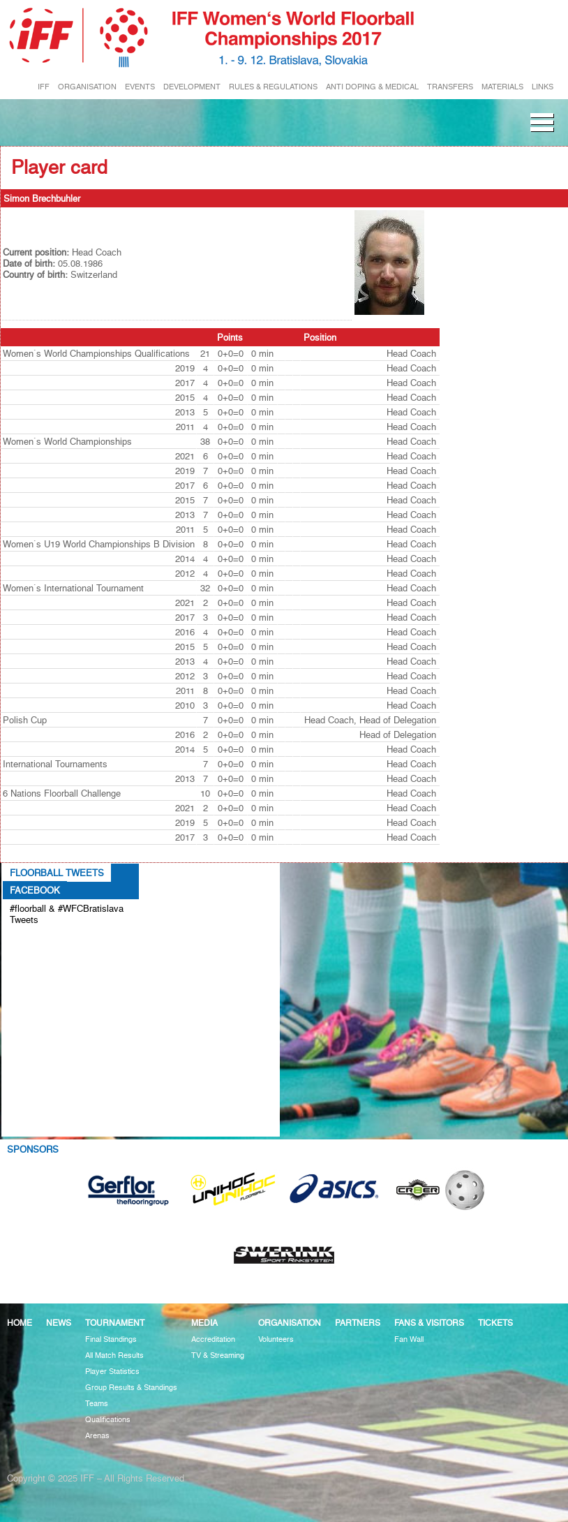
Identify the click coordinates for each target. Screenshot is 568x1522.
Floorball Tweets (57, 872)
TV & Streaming (217, 1355)
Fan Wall (409, 1339)
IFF (44, 86)
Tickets (495, 1322)
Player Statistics (112, 1371)
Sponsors (33, 1149)
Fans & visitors (429, 1322)
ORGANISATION (87, 86)
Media (204, 1322)
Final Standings (111, 1339)
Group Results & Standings (131, 1387)
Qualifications (107, 1419)
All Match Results (114, 1355)
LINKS (542, 86)
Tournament (114, 1322)
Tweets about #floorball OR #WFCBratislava (70, 942)
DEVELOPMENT (192, 86)
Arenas (97, 1435)
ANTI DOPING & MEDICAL (372, 86)
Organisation (289, 1322)
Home (19, 1322)
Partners (357, 1322)
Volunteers (276, 1339)
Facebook (35, 890)
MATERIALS (502, 86)
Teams (96, 1403)
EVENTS (140, 86)
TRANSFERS (450, 86)
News (58, 1322)
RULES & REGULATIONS (273, 86)
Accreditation (213, 1339)
